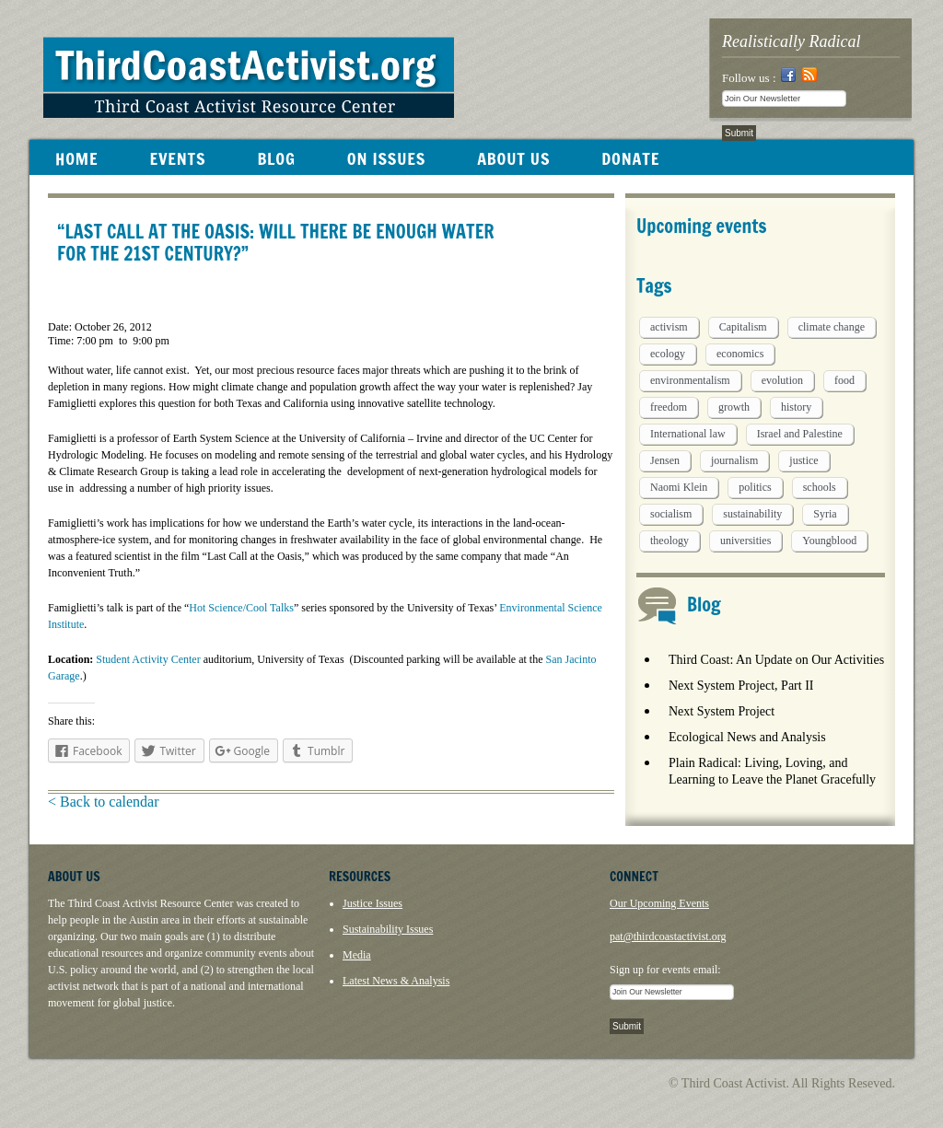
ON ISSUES (386, 158)
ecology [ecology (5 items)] (667, 353)
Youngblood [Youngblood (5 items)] (829, 540)
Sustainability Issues (388, 929)
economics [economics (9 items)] (739, 353)
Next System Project (721, 711)
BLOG (276, 158)
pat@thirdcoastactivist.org (668, 936)
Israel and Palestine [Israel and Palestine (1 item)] (800, 433)
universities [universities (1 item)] (745, 540)
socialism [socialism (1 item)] (671, 513)
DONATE (630, 158)
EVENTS (177, 158)
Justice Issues (372, 903)
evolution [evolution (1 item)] (782, 380)
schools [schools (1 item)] (819, 487)
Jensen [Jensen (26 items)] (665, 460)
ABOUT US (513, 158)
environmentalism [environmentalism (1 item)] (690, 380)
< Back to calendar (103, 801)
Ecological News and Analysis (747, 737)
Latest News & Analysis (396, 980)
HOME (76, 158)
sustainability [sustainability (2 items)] (752, 513)
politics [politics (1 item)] (755, 487)
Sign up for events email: (665, 969)
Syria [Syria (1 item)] (824, 513)
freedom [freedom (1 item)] (668, 407)
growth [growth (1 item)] (734, 407)
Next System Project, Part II (741, 685)
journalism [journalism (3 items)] (734, 460)
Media (357, 954)
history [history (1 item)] (796, 407)
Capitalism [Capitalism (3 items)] (743, 326)
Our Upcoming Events (659, 903)
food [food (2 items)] (844, 380)
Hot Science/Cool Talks (241, 607)
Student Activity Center (148, 659)
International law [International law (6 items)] (688, 433)
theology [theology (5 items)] (669, 540)
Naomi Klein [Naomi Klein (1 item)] (678, 487)
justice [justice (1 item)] (803, 460)
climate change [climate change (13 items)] (831, 326)
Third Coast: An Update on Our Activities (776, 660)
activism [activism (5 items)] (669, 326)
